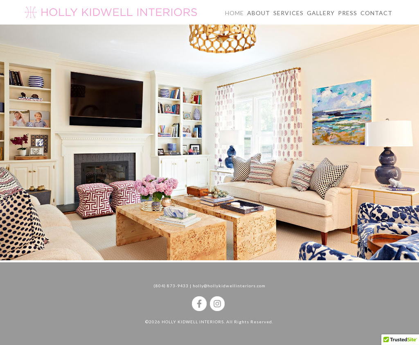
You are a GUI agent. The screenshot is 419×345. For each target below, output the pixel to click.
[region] (209, 151)
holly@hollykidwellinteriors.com (229, 285)
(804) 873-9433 (171, 285)
